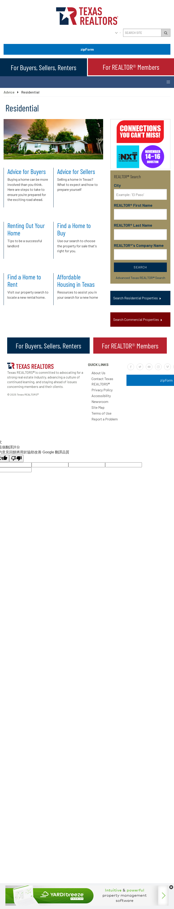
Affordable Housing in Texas (76, 280)
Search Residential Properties (135, 298)
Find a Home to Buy (74, 229)
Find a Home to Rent (24, 280)
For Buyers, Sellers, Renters (43, 67)
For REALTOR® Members (131, 67)
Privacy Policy (102, 390)
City (117, 185)
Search (140, 267)
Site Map (97, 407)
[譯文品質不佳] (16, 458)
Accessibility (101, 396)
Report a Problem (104, 419)
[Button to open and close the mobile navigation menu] (168, 82)
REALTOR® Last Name (133, 225)
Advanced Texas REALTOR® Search (140, 278)
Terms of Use (101, 413)
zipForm (87, 49)
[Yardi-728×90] (87, 904)
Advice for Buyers (26, 171)
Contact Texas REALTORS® (102, 381)
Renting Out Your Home (26, 229)
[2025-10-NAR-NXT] (140, 168)
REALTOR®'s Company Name (139, 245)
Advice (9, 92)
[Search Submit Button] (165, 33)
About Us (98, 373)
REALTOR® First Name (133, 205)
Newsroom (99, 401)
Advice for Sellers (76, 171)
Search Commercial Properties (136, 319)
